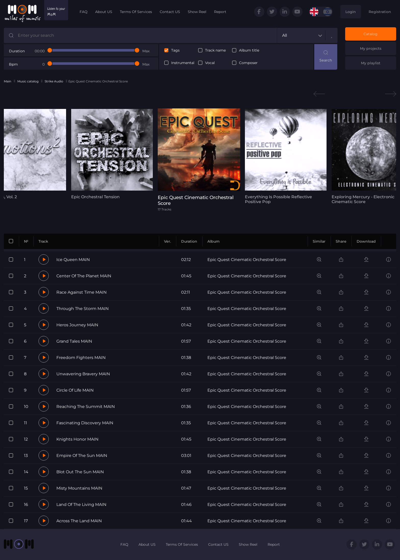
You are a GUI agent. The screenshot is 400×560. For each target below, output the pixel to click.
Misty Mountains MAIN (79, 488)
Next (390, 94)
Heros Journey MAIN (77, 324)
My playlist (370, 63)
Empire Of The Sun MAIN (81, 455)
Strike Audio (54, 81)
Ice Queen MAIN (73, 259)
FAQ (84, 11)
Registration (380, 11)
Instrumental (182, 63)
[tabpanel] (107, 154)
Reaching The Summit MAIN (85, 406)
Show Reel (197, 11)
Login (350, 11)
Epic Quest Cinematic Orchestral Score (246, 259)
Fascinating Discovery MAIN (84, 422)
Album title (249, 50)
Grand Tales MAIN (74, 341)
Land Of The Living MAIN (81, 504)
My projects (370, 48)
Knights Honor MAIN (77, 439)
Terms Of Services (136, 11)
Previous (319, 94)
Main (7, 81)
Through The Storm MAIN (82, 308)
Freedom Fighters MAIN (81, 357)
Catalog (371, 34)
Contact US (170, 11)
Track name (215, 50)
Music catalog (28, 81)
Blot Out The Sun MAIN (80, 471)
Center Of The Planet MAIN (83, 275)
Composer (248, 63)
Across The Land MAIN (79, 520)
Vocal (210, 63)
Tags (175, 50)
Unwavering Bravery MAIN (83, 373)
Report (220, 11)
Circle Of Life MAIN (75, 390)
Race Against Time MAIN (81, 292)
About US (103, 11)
